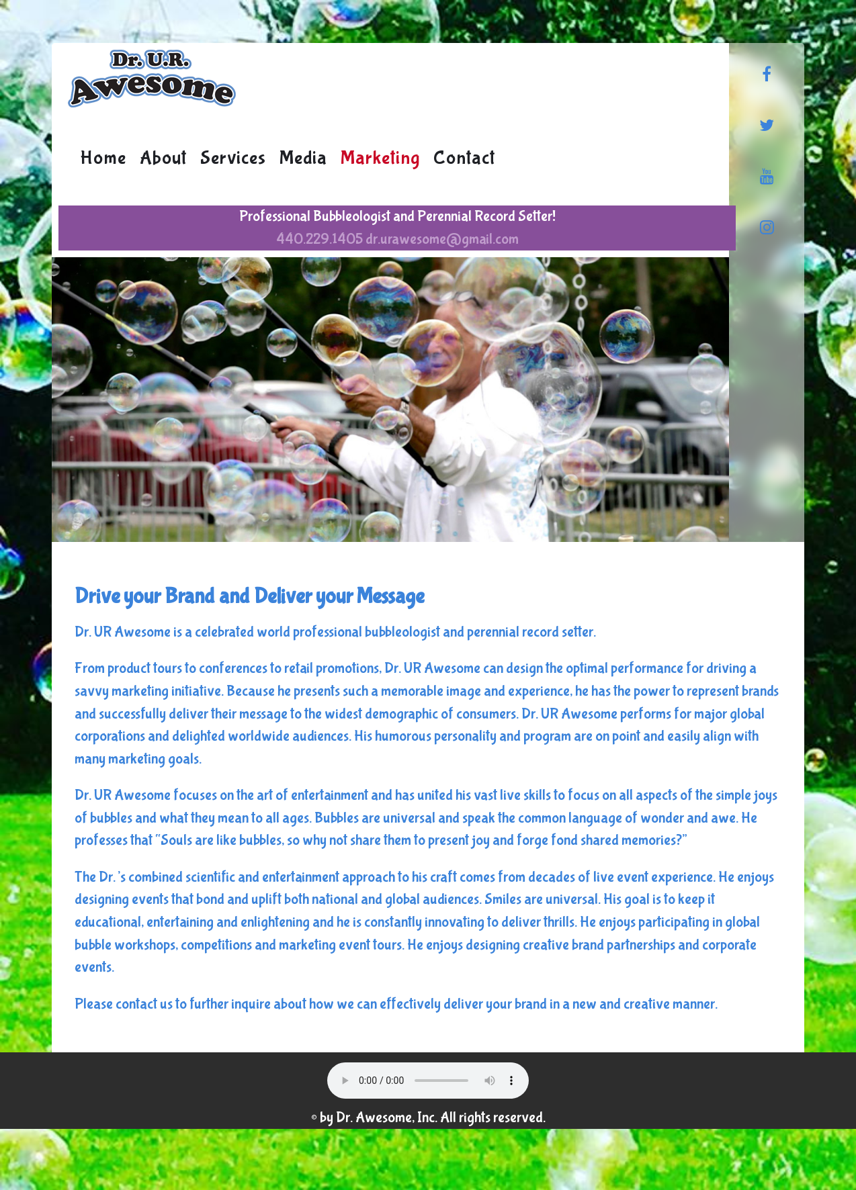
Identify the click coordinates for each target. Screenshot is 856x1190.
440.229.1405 (319, 239)
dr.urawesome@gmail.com (442, 239)
